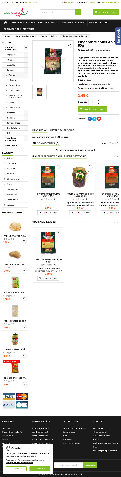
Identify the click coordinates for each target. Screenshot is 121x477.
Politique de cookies (41, 443)
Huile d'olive (14, 90)
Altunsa (10, 173)
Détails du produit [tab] (62, 130)
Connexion (92, 2)
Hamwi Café (12, 194)
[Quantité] (92, 102)
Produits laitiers (99, 22)
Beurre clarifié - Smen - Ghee (16, 96)
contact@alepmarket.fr (105, 450)
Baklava (6, 428)
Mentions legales (40, 435)
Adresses (67, 439)
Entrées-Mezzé (14, 123)
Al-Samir (10, 168)
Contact (5, 2)
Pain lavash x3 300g (14, 321)
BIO (9, 133)
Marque (100, 50)
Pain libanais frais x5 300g (15, 236)
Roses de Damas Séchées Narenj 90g (80, 195)
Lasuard (10, 205)
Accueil (7, 42)
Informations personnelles (75, 428)
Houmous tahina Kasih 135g (15, 292)
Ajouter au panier (92, 109)
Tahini (11, 102)
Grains (30, 22)
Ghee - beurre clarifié (12, 432)
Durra (9, 184)
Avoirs (65, 435)
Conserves (17, 22)
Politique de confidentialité (19, 462)
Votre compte (72, 421)
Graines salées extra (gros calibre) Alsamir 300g (15, 378)
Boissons (80, 22)
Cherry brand (12, 179)
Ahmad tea (11, 163)
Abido (9, 158)
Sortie (16, 468)
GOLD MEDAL (12, 189)
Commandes (69, 432)
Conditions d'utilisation (42, 439)
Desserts (66, 22)
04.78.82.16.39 (30, 2)
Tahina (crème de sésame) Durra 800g (15, 349)
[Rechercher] (60, 12)
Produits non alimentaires (19, 29)
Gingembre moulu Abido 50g (48, 260)
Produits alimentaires (10, 48)
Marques (7, 153)
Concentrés (14, 85)
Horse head (12, 199)
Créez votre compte (109, 2)
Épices (54, 22)
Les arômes (14, 107)
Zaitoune (6, 443)
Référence (83, 50)
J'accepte (40, 468)
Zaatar (13, 80)
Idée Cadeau (11, 145)
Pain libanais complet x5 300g (15, 264)
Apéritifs (42, 22)
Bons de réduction (71, 443)
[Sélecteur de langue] (69, 2)
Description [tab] (39, 130)
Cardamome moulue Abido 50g (48, 195)
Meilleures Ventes (13, 212)
